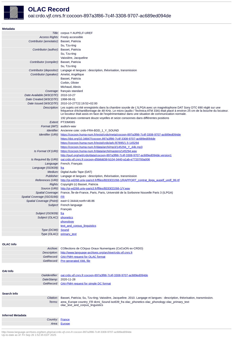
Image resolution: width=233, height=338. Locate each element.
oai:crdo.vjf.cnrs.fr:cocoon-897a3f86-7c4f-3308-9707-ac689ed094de (104, 275)
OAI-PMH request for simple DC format (86, 283)
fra (62, 167)
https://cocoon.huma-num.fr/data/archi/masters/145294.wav (99, 151)
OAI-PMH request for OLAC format (83, 256)
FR (63, 196)
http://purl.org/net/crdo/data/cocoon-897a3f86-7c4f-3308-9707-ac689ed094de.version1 (116, 155)
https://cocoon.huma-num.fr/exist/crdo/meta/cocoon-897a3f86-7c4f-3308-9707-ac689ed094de (121, 134)
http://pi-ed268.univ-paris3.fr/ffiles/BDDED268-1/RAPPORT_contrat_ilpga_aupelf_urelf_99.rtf (120, 180)
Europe (65, 323)
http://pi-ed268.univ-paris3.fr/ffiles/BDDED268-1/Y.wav (95, 188)
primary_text (69, 234)
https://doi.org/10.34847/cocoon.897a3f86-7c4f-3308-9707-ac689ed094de (108, 138)
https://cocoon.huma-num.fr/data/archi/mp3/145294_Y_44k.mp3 (102, 147)
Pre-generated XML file (75, 260)
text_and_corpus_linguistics (78, 225)
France (65, 319)
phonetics (67, 217)
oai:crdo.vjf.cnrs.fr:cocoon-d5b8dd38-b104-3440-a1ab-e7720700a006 (105, 159)
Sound (65, 229)
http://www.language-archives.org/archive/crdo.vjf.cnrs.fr (96, 252)
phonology (67, 221)
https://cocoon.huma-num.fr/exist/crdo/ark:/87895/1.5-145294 (100, 142)
